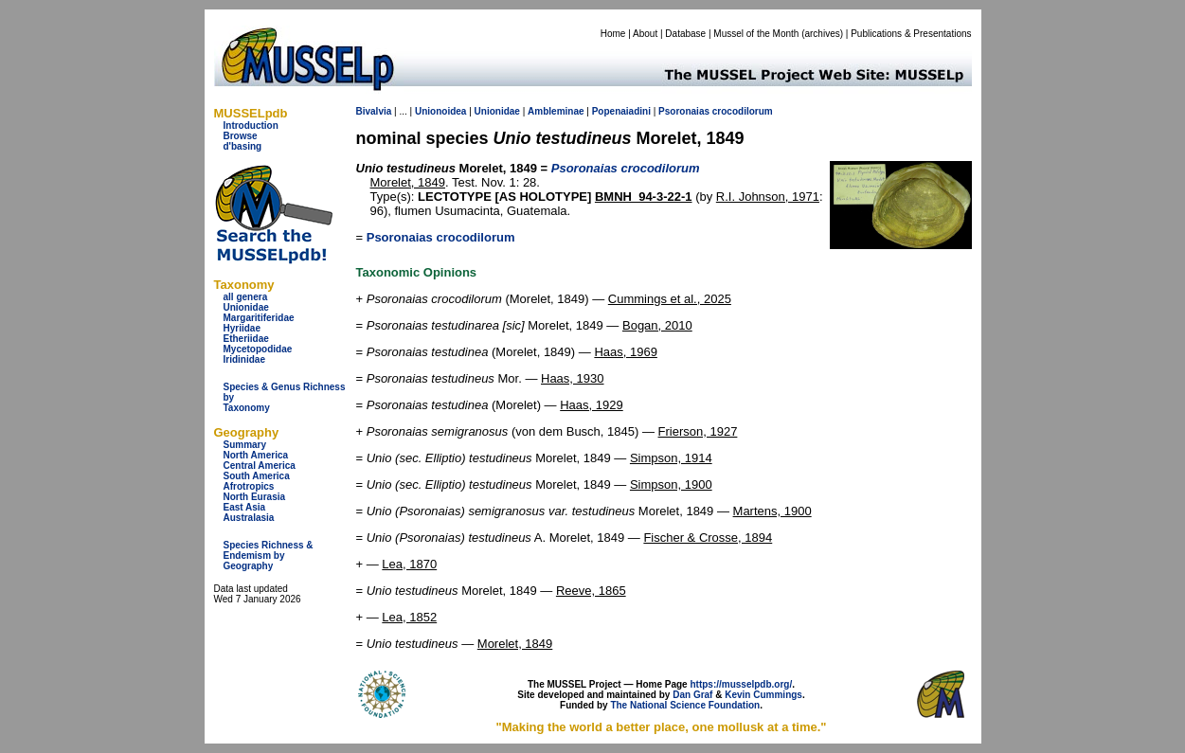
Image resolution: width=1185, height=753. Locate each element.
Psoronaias (683, 111)
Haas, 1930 (572, 378)
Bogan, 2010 (657, 325)
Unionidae (246, 307)
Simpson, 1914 (671, 458)
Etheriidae (246, 338)
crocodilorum (742, 111)
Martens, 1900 (772, 511)
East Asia (245, 507)
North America (256, 455)
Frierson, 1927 (698, 431)
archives (821, 33)
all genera (246, 297)
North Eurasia (255, 497)
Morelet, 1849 (408, 182)
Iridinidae (244, 359)
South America (257, 476)
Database (685, 33)
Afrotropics (249, 486)
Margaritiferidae (259, 318)
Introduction (251, 125)
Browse (241, 136)
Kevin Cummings (763, 695)
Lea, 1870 (409, 564)
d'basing (243, 146)
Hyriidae (242, 328)
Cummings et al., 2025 (669, 299)
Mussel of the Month (756, 33)
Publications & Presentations (911, 33)
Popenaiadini (621, 111)
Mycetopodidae (258, 349)
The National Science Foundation (685, 705)
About (645, 33)
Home (613, 33)
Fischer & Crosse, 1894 (707, 537)
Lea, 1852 (409, 617)
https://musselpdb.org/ (741, 684)
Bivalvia (374, 111)
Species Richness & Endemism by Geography (269, 555)
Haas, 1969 (625, 352)
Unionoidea (440, 111)
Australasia (249, 517)
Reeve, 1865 (591, 590)
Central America (260, 465)
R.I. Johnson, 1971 (767, 196)
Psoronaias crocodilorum (441, 237)
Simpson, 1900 (671, 484)
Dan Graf (692, 695)
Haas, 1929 (591, 405)
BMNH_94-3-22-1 (643, 196)
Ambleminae (556, 111)
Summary (245, 444)
